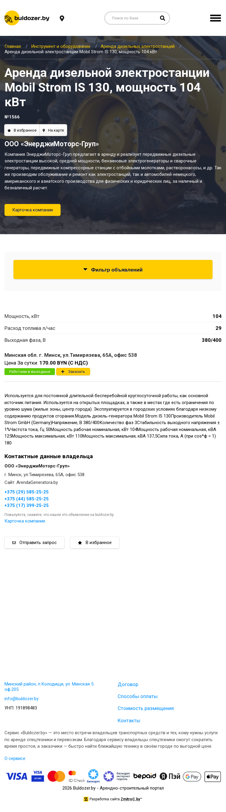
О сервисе (14, 758)
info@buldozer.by (21, 698)
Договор (128, 684)
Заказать (73, 371)
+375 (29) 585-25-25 (26, 492)
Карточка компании (32, 210)
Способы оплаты (138, 696)
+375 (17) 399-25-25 (26, 505)
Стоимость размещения (146, 708)
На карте (53, 130)
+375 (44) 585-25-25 (26, 499)
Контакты (129, 720)
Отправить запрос (34, 542)
